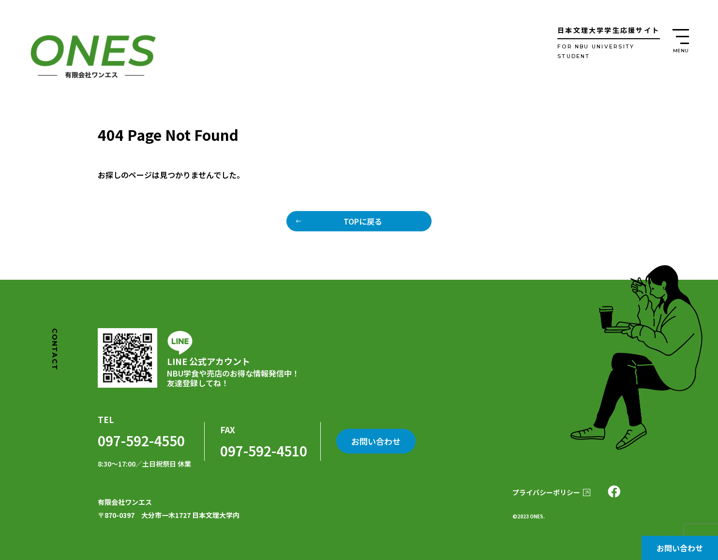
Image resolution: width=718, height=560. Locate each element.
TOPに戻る (363, 221)
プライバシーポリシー (546, 492)
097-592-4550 (141, 440)
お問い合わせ (680, 548)
